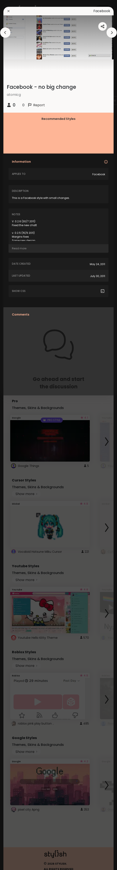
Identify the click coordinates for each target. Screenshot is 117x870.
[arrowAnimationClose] (5, 32)
